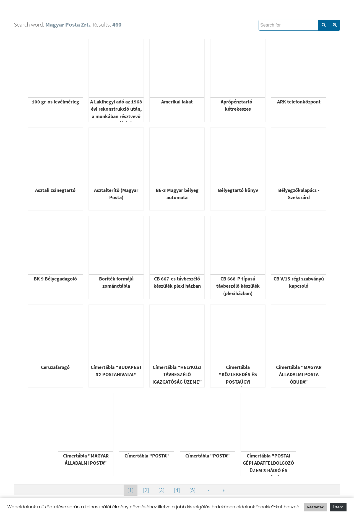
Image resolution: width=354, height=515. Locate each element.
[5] (192, 490)
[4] (177, 490)
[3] (161, 490)
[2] (146, 490)
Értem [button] (338, 507)
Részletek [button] (315, 507)
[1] (130, 490)
